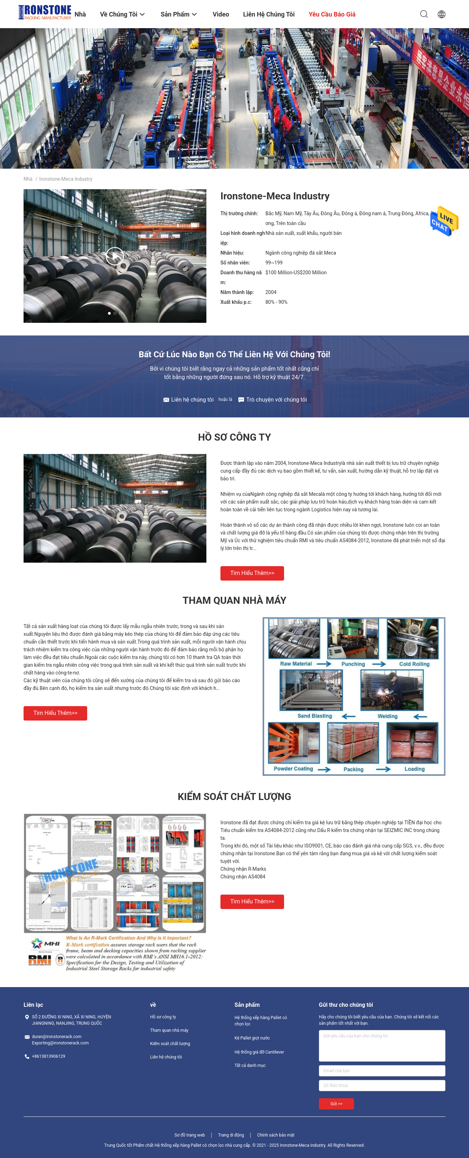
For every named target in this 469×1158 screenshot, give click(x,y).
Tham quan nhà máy (169, 1030)
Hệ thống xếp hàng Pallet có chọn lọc (260, 1020)
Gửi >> (336, 1103)
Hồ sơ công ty (163, 1017)
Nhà (28, 179)
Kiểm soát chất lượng (170, 1043)
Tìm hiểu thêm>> (252, 573)
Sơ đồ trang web (189, 1135)
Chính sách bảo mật (275, 1135)
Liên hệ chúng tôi (166, 1057)
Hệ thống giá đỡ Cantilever (259, 1052)
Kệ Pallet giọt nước (252, 1038)
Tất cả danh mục (250, 1065)
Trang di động (231, 1135)
